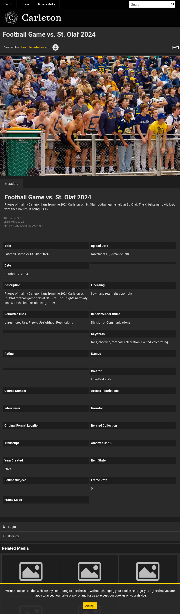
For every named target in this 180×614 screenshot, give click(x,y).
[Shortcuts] (176, 46)
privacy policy (71, 595)
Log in (8, 4)
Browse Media (46, 4)
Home (25, 4)
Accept (90, 606)
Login (9, 526)
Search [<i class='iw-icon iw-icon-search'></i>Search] (172, 4)
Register (11, 536)
